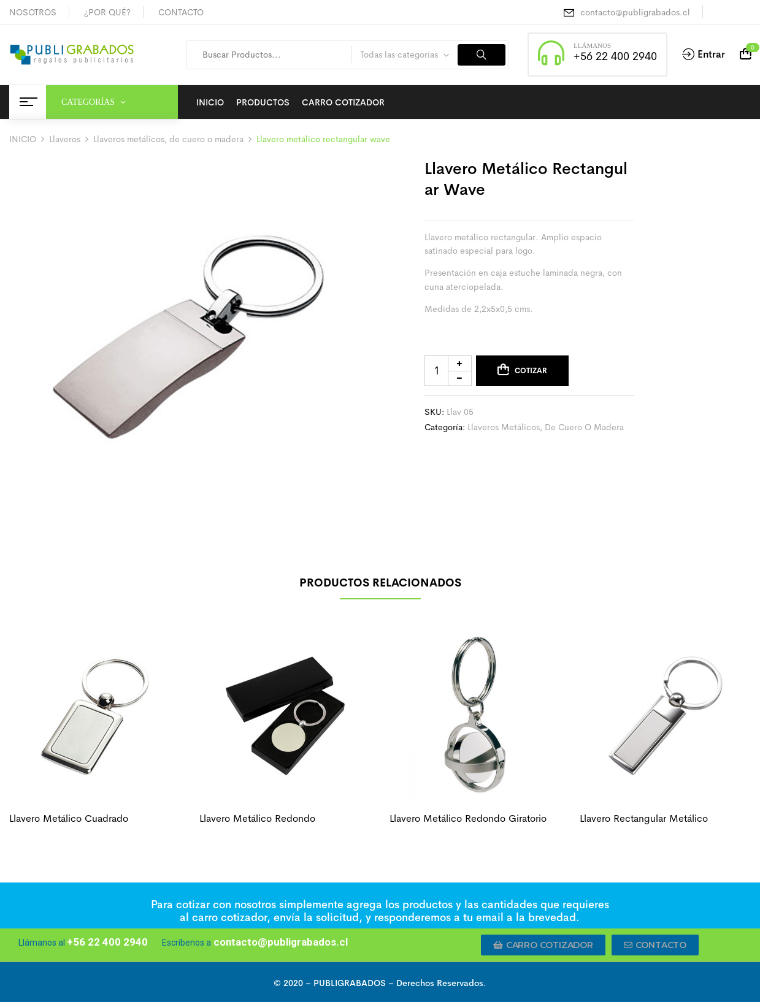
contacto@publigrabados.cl (635, 12)
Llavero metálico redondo (257, 818)
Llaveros (64, 139)
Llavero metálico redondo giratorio (468, 818)
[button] (543, 945)
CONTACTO (181, 12)
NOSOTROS (32, 12)
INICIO (22, 139)
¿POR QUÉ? (107, 12)
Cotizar (531, 371)
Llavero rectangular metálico (644, 818)
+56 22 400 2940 (615, 56)
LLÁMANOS (592, 45)
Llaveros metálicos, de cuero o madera (168, 139)
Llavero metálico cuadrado (68, 818)
